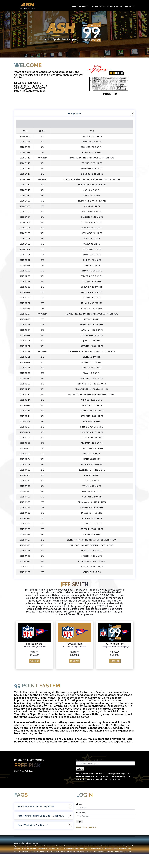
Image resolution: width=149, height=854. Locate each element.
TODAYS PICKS (83, 6)
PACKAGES (94, 6)
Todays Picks (74, 113)
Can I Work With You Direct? (33, 825)
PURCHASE (34, 661)
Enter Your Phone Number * (89, 760)
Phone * (80, 804)
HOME (74, 6)
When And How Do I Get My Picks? (36, 806)
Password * (81, 812)
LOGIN (131, 6)
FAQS (126, 6)
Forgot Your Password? (86, 827)
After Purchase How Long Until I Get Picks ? (41, 815)
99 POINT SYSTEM (106, 6)
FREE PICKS (118, 6)
